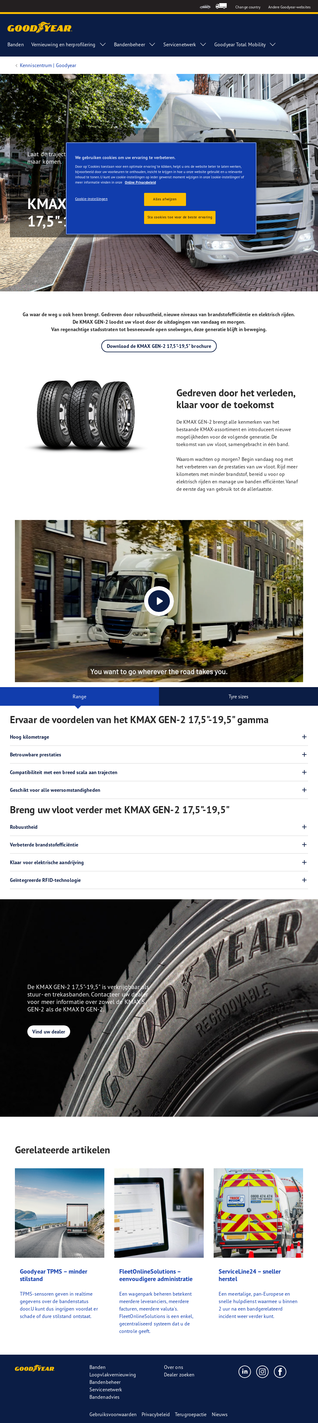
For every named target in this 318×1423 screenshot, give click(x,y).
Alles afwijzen (165, 199)
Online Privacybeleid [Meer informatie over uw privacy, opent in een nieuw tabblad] (140, 182)
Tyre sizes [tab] (239, 696)
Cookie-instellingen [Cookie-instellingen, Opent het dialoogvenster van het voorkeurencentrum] (91, 199)
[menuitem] (205, 6)
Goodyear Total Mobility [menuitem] (245, 44)
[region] (161, 188)
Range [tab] (80, 696)
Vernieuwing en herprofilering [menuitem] (69, 44)
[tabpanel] (159, 799)
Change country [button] (248, 7)
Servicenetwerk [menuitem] (185, 44)
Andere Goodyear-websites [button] (289, 7)
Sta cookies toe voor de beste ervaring (180, 217)
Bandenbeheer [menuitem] (135, 44)
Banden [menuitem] (15, 44)
